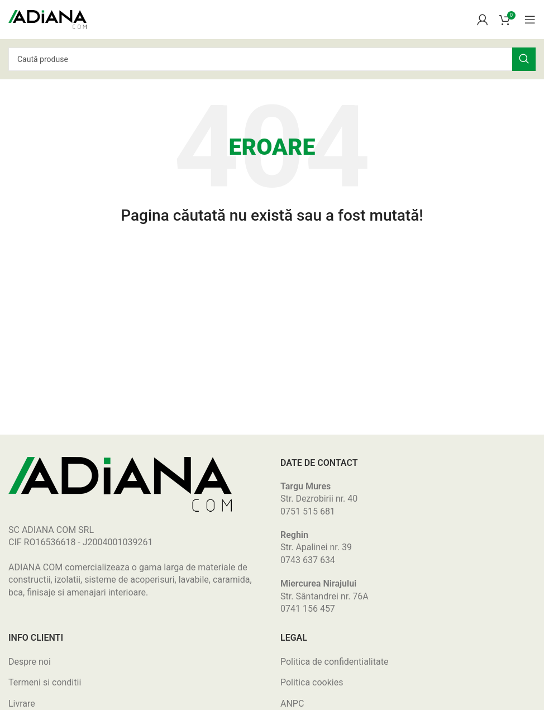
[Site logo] (47, 18)
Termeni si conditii (44, 682)
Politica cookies (311, 682)
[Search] (272, 59)
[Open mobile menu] (530, 19)
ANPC (292, 703)
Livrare (21, 703)
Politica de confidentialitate (334, 661)
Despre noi (29, 661)
